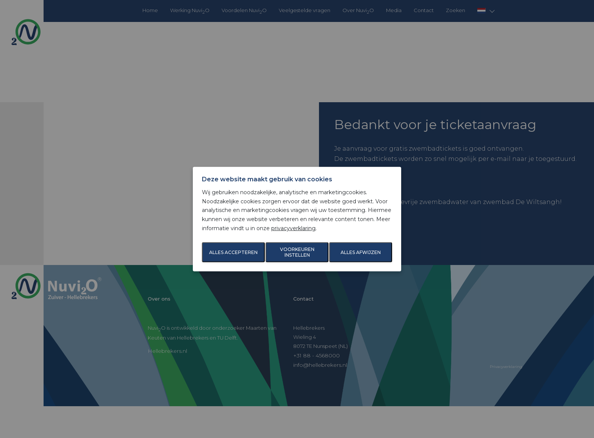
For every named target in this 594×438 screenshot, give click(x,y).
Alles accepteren (233, 252)
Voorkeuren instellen (297, 252)
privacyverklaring (293, 228)
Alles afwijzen (361, 252)
